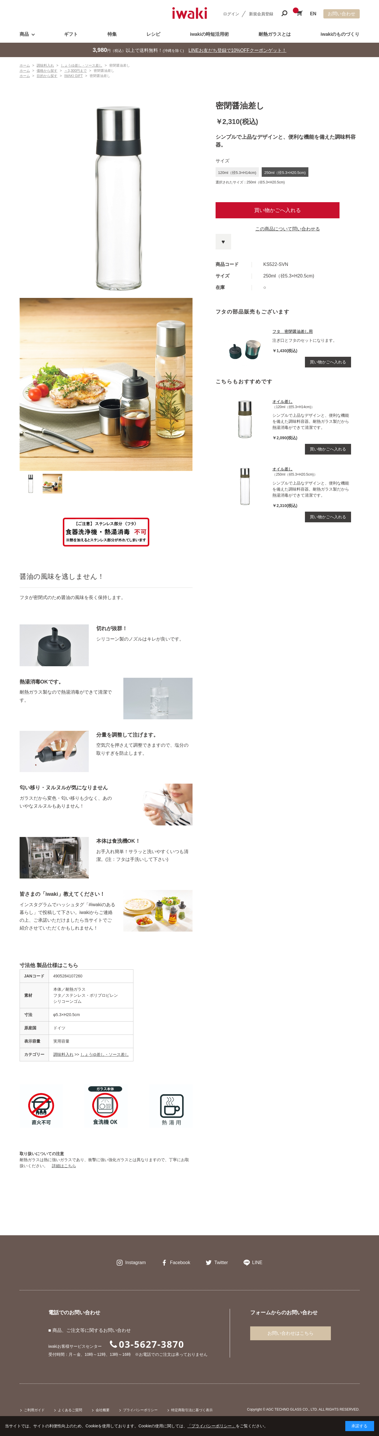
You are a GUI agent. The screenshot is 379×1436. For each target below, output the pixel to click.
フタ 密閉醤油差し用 (292, 331)
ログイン (231, 14)
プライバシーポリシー (140, 1410)
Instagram (135, 1262)
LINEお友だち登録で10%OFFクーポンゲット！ (237, 50)
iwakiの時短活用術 (209, 34)
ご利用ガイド (34, 1410)
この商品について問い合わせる (287, 228)
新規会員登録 (261, 14)
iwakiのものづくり (339, 34)
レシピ (153, 34)
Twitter (221, 1262)
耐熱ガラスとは (275, 34)
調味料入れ (63, 1054)
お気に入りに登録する (223, 241)
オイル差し (282, 401)
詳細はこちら (64, 1165)
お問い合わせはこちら (290, 1333)
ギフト (71, 34)
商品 (24, 34)
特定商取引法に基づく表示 (192, 1410)
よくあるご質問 (70, 1410)
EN (313, 13)
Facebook (180, 1262)
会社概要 (103, 1410)
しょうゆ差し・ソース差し (104, 1054)
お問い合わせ (341, 13)
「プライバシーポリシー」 (211, 1426)
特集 (112, 34)
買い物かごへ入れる (277, 210)
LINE (257, 1262)
